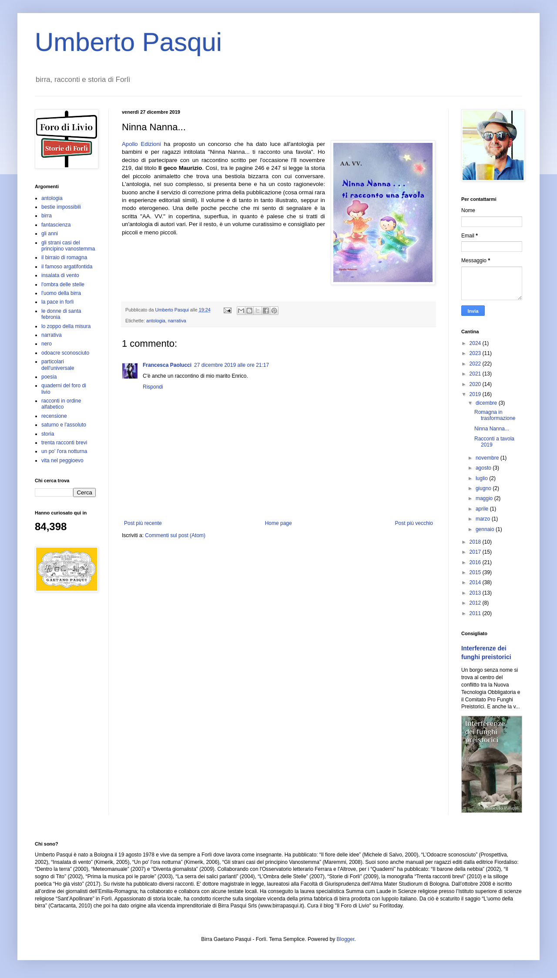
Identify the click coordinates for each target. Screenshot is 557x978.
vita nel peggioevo (62, 460)
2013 (476, 593)
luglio (482, 478)
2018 (476, 542)
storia (47, 434)
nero (46, 344)
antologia (155, 320)
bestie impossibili (61, 207)
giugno (484, 488)
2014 (476, 582)
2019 (476, 394)
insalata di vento (60, 275)
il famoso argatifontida (66, 267)
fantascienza (55, 225)
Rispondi (153, 387)
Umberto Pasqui (128, 42)
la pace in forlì (57, 302)
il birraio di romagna (64, 257)
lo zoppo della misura (66, 326)
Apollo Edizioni (141, 144)
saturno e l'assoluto (63, 425)
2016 (476, 562)
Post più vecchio (414, 523)
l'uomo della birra (61, 293)
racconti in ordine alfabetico (61, 404)
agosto (484, 468)
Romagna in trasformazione (494, 415)
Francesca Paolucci (167, 365)
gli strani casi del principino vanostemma (68, 246)
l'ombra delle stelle (62, 284)
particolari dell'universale (57, 365)
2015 (476, 572)
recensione (54, 416)
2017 (476, 552)
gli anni (49, 233)
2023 (476, 353)
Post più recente (143, 523)
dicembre (487, 403)
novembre (488, 458)
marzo (484, 519)
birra (46, 216)
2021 (476, 374)
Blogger (346, 939)
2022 (476, 364)
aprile (483, 509)
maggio (485, 498)
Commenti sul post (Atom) (175, 535)
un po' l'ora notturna (64, 451)
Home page (278, 523)
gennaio (486, 529)
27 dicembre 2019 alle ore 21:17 (231, 365)
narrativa (177, 320)
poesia (49, 377)
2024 (476, 343)
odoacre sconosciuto (65, 353)
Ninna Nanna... (491, 429)
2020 (476, 384)
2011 (476, 613)
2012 (476, 603)
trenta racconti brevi (64, 443)
